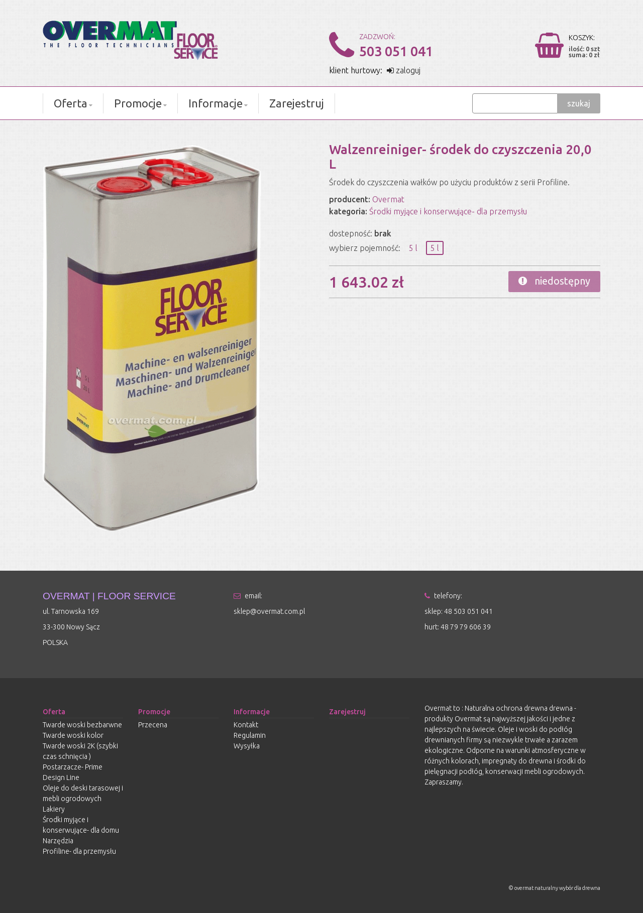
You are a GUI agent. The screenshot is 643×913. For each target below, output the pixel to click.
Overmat (388, 199)
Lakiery (54, 809)
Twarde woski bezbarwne (82, 725)
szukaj (578, 103)
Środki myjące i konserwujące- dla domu (81, 825)
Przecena (152, 725)
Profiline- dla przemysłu (79, 851)
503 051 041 (396, 51)
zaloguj (403, 70)
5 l (413, 247)
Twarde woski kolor (73, 735)
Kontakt (246, 725)
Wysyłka (247, 746)
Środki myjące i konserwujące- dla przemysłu (448, 211)
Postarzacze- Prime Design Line (72, 772)
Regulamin (250, 735)
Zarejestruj (296, 103)
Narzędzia (58, 841)
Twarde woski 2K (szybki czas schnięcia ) (80, 751)
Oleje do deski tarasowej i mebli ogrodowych (83, 793)
